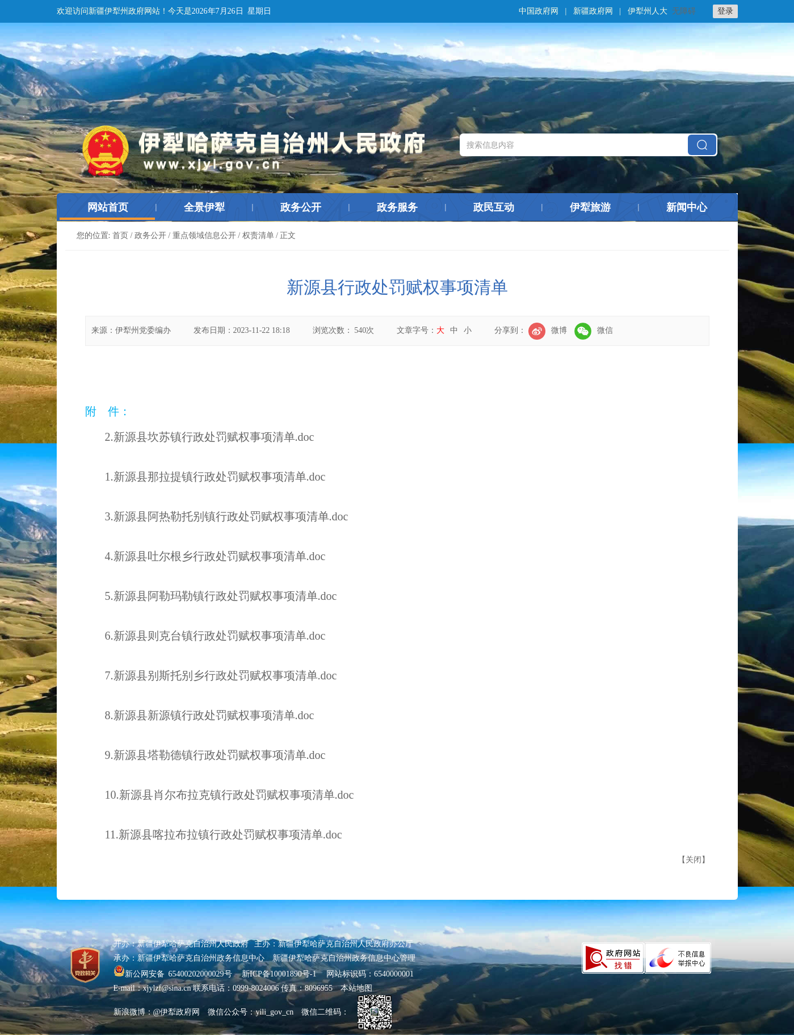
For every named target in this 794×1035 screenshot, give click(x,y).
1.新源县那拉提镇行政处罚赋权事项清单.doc (215, 476)
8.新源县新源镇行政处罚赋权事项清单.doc (209, 715)
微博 (547, 330)
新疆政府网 (593, 11)
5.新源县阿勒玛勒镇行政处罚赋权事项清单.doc (221, 596)
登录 (725, 11)
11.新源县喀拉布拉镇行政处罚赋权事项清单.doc (223, 834)
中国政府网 (538, 11)
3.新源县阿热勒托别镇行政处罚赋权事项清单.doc (226, 516)
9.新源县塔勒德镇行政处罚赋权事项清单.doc (215, 755)
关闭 (693, 859)
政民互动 (493, 207)
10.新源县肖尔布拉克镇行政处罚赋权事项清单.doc (229, 794)
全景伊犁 (204, 207)
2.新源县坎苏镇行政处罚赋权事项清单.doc (209, 437)
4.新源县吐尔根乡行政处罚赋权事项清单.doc (215, 556)
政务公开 (300, 207)
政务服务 (397, 207)
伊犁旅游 (590, 207)
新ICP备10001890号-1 (279, 974)
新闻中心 (686, 207)
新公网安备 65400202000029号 (174, 974)
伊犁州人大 (647, 11)
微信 (593, 330)
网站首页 (107, 207)
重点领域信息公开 (204, 235)
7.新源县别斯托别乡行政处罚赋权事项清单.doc (221, 675)
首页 (120, 235)
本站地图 (356, 988)
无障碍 (684, 11)
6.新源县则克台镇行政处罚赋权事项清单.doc (215, 635)
